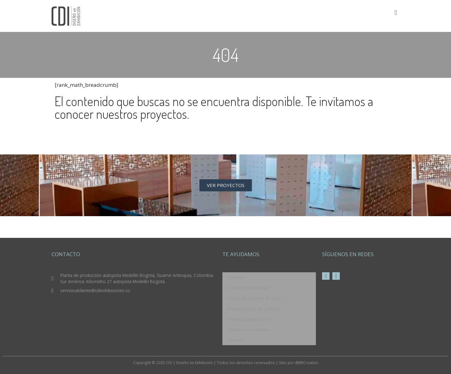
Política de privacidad (247, 288)
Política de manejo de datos (254, 298)
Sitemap (235, 340)
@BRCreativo (306, 362)
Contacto (236, 277)
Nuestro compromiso (248, 319)
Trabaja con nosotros (248, 329)
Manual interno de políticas (253, 309)
